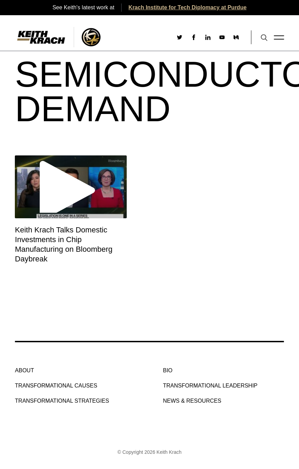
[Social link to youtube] (222, 37)
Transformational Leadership (210, 386)
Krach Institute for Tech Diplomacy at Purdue (187, 7)
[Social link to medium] (236, 37)
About (24, 370)
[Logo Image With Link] (91, 37)
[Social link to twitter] (179, 37)
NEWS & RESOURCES (192, 401)
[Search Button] (264, 38)
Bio (168, 370)
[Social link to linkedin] (208, 37)
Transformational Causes (56, 386)
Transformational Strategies (62, 401)
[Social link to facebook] (193, 37)
